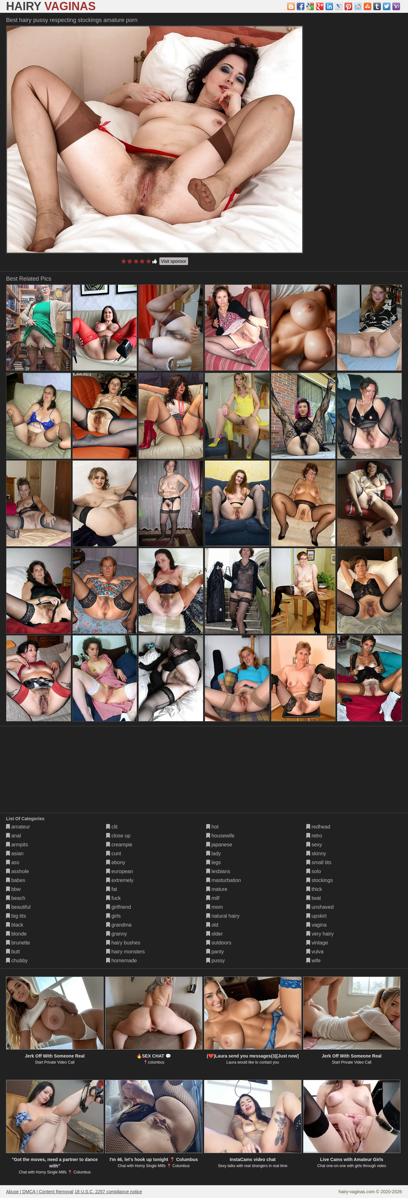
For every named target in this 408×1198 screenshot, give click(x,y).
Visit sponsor (173, 261)
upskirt (316, 916)
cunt (113, 853)
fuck (113, 898)
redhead (318, 826)
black (14, 925)
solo (313, 871)
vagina (316, 925)
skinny (316, 853)
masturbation (223, 880)
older (214, 933)
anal (13, 835)
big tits (16, 916)
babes (15, 880)
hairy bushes (123, 942)
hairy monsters (125, 951)
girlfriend (118, 907)
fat (111, 889)
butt (13, 951)
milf (212, 898)
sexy (314, 844)
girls (113, 916)
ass (12, 862)
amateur (18, 826)
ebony (115, 862)
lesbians (218, 871)
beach (15, 898)
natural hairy (223, 916)
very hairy (320, 933)
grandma (119, 925)
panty (215, 951)
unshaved (320, 907)
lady (213, 853)
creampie (119, 844)
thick (314, 889)
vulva (315, 951)
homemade (121, 960)
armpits (17, 844)
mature (216, 889)
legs (213, 862)
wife (313, 960)
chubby (17, 960)
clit (112, 826)
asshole (17, 871)
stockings (319, 880)
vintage (317, 942)
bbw (13, 889)
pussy (215, 960)
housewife (220, 835)
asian (15, 853)
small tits (319, 862)
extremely (120, 880)
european (119, 871)
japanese (219, 844)
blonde (16, 933)
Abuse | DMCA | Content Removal (39, 1191)
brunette (18, 942)
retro (314, 835)
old (212, 925)
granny (116, 933)
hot (212, 826)
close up (118, 835)
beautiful (18, 907)
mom (214, 907)
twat (313, 898)
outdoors (218, 942)
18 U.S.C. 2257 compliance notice (108, 1191)
